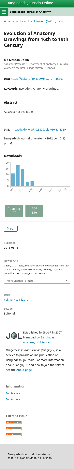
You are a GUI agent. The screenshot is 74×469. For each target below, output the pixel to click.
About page (24, 370)
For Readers (13, 393)
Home (7, 21)
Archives (21, 21)
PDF (12, 228)
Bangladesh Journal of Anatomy (30, 11)
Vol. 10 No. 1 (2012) (42, 21)
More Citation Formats (20, 280)
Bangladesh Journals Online (30, 2)
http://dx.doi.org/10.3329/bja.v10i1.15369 (38, 129)
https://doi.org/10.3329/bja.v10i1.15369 (37, 79)
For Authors (13, 399)
